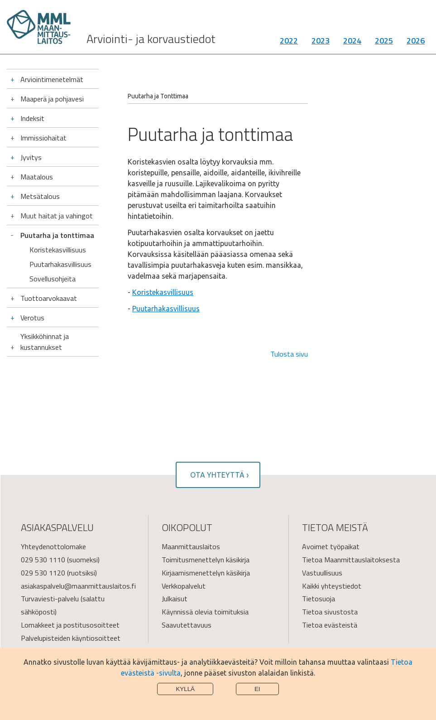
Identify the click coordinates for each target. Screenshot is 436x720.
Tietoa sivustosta (330, 611)
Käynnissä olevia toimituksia (205, 611)
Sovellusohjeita (52, 278)
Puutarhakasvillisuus (60, 264)
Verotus (32, 317)
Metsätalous (40, 196)
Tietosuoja (318, 598)
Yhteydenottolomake (53, 546)
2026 (416, 43)
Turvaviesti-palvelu (50, 598)
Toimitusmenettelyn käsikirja (205, 559)
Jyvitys (31, 157)
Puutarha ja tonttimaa (57, 235)
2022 (289, 43)
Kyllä (185, 689)
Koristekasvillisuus (57, 249)
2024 (352, 43)
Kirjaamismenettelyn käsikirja (206, 572)
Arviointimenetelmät (51, 79)
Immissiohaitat (43, 137)
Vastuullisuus (322, 572)
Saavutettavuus (186, 624)
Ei (257, 689)
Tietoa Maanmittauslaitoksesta (351, 559)
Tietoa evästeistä (329, 624)
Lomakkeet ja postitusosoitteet (70, 624)
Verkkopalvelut (184, 585)
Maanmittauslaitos (191, 546)
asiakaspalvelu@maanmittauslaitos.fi (78, 585)
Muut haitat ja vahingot (56, 215)
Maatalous (36, 176)
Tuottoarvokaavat (48, 298)
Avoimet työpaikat (330, 546)
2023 (320, 43)
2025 (384, 43)
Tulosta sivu (289, 353)
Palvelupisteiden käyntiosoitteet (70, 638)
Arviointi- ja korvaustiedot (151, 41)
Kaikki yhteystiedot (331, 585)
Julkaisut (174, 598)
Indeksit (32, 118)
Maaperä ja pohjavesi (52, 98)
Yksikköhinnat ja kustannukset (44, 342)
